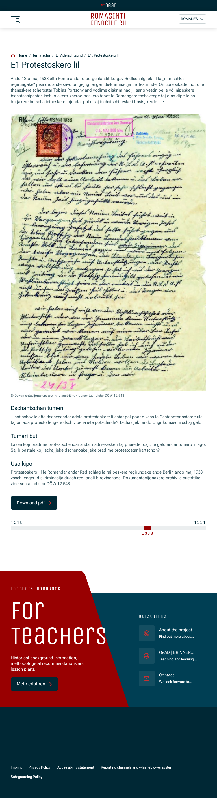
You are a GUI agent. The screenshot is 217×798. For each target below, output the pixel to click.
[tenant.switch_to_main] (108, 5)
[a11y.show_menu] (15, 19)
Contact (166, 675)
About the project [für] (175, 630)
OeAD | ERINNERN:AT (178, 653)
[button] (192, 19)
